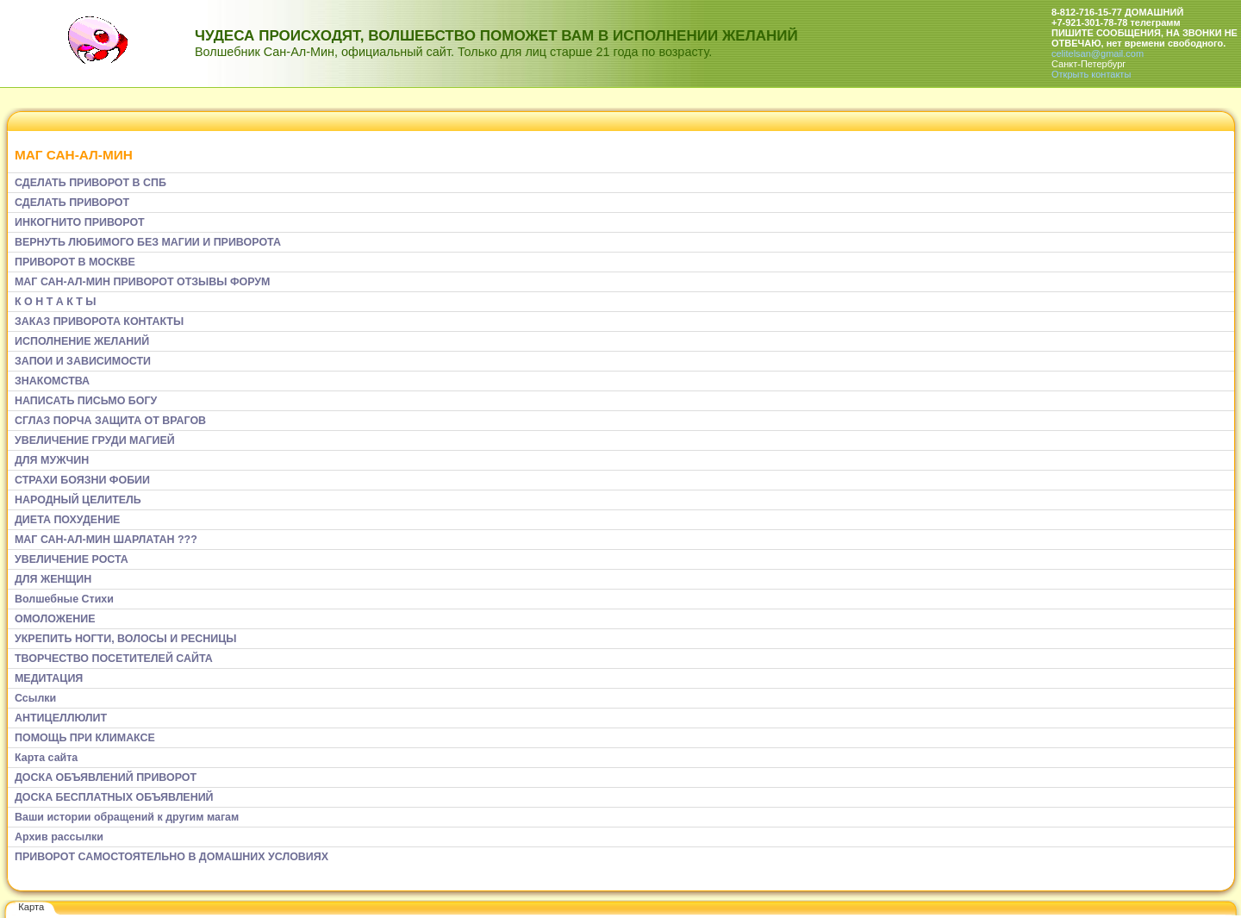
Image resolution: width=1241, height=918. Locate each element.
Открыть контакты (1091, 74)
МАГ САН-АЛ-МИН (74, 154)
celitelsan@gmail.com (1097, 53)
